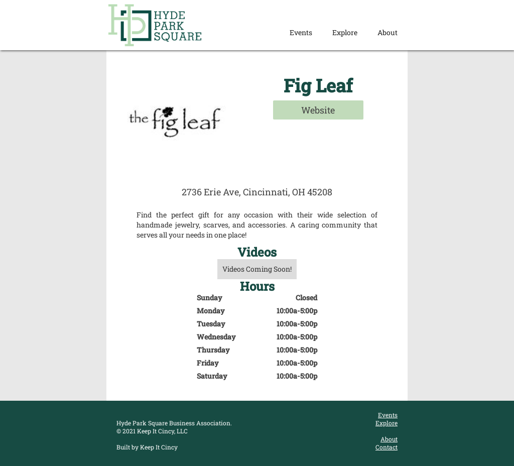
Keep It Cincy (159, 447)
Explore (344, 32)
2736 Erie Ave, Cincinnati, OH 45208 (257, 191)
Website (318, 110)
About (387, 32)
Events (301, 32)
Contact (386, 447)
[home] (154, 25)
